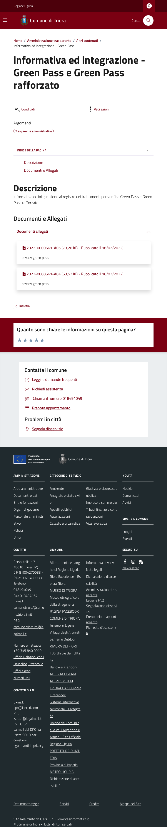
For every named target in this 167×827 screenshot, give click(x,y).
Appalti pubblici (61, 509)
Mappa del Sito (130, 803)
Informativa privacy (100, 562)
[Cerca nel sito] (147, 20)
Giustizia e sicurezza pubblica (101, 492)
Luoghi (127, 531)
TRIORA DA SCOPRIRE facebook (65, 691)
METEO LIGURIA (62, 771)
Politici (18, 530)
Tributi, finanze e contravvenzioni (101, 513)
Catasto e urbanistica (65, 523)
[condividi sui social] (24, 109)
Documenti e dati (25, 495)
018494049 (22, 589)
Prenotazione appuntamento (101, 619)
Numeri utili (21, 677)
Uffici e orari (21, 670)
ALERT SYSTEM (61, 681)
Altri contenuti (87, 40)
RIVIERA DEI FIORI (63, 646)
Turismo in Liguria (62, 625)
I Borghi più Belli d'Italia (65, 657)
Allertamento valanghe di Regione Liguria (65, 566)
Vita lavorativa (96, 523)
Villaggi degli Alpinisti (65, 632)
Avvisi (126, 502)
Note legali (94, 569)
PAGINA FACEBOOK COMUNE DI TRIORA (65, 615)
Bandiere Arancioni (63, 667)
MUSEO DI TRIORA (63, 590)
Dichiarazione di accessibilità (65, 782)
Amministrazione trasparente (49, 40)
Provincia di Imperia (64, 764)
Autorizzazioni (60, 516)
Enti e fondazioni (25, 502)
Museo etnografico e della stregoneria (64, 601)
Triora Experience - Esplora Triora (65, 580)
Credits (94, 803)
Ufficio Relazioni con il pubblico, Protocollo (28, 660)
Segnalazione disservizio (101, 608)
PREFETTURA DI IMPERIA (65, 754)
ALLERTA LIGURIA (63, 674)
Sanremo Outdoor (62, 639)
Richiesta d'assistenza (101, 630)
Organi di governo (26, 509)
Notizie (127, 488)
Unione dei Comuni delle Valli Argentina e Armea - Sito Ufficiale (65, 729)
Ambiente (57, 488)
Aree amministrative (28, 488)
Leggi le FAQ (95, 600)
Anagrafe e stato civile (65, 499)
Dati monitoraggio (26, 803)
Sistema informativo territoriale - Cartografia (65, 709)
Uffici (17, 537)
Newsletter (130, 568)
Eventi (127, 538)
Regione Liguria (23, 5)
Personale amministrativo (28, 520)
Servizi (64, 803)
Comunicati (130, 495)
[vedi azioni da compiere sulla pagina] (98, 109)
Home (17, 40)
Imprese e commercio (101, 502)
